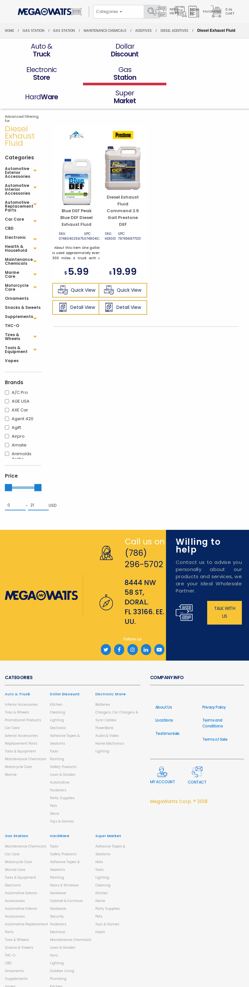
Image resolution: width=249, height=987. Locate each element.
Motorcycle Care (18, 743)
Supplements (16, 955)
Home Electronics (109, 720)
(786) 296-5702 (144, 535)
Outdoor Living (62, 947)
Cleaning (57, 689)
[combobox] (108, 11)
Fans (54, 932)
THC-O (10, 932)
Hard (59, 812)
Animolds (21, 430)
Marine (11, 751)
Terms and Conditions (212, 699)
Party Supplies (62, 774)
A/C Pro (20, 369)
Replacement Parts (21, 720)
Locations (164, 697)
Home (9, 30)
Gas (16, 812)
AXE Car (20, 387)
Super (108, 812)
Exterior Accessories (21, 712)
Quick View (76, 266)
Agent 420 (22, 395)
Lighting (57, 696)
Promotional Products (23, 696)
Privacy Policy (214, 684)
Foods (100, 908)
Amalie (19, 422)
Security (57, 893)
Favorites (204, 12)
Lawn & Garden (63, 751)
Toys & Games (62, 798)
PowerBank (104, 704)
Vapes (10, 963)
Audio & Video (107, 712)
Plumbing (58, 955)
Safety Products (63, 743)
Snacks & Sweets (19, 924)
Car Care (12, 704)
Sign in (187, 12)
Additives (143, 30)
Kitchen (56, 681)
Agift (16, 404)
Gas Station (33, 30)
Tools (54, 727)
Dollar (65, 670)
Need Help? (167, 11)
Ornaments (14, 947)
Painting (57, 735)
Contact (197, 752)
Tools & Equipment (20, 727)
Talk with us (224, 589)
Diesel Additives (174, 30)
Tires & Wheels (17, 689)
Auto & (17, 670)
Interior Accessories (21, 681)
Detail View (76, 283)
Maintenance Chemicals (105, 30)
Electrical (57, 908)
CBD (8, 939)
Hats (99, 838)
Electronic (58, 704)
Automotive (59, 759)
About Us (163, 684)
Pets (53, 782)
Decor (54, 790)
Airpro (18, 413)
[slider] (8, 464)
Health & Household (21, 971)
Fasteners (58, 766)
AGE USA (21, 378)
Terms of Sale (214, 716)
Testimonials (167, 710)
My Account (162, 752)
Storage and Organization (72, 978)
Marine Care (15, 846)
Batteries (102, 681)
